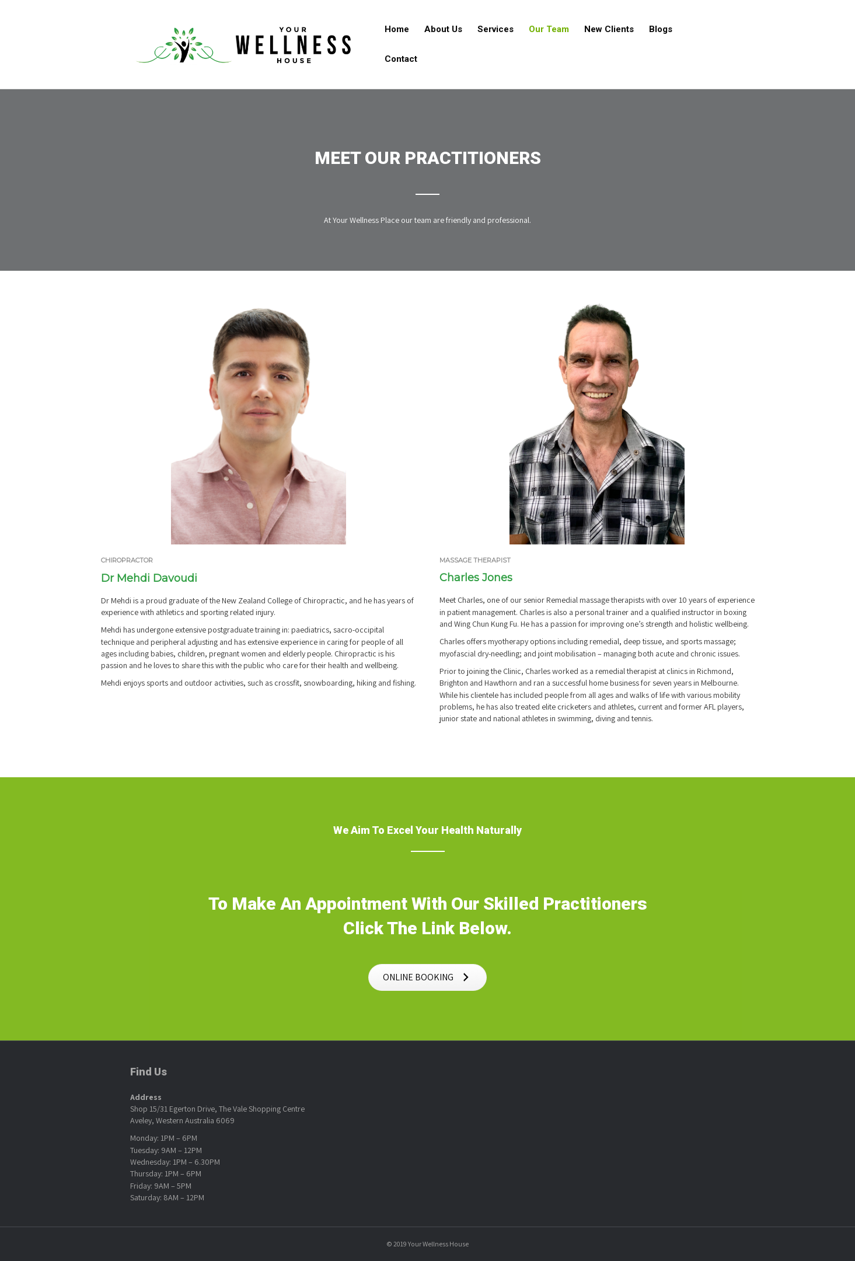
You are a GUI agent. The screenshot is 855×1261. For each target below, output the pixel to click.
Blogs (660, 29)
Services (495, 29)
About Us (443, 29)
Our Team (549, 29)
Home (397, 29)
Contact (401, 59)
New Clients (609, 29)
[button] (427, 977)
